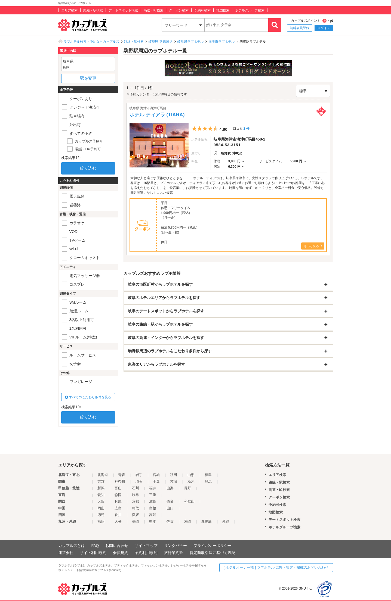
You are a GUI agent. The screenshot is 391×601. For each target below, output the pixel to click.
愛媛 (135, 515)
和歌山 (189, 501)
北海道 (102, 475)
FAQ (95, 545)
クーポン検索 (179, 10)
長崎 (135, 521)
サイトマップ (146, 545)
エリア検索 (69, 10)
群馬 (208, 481)
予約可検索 (202, 10)
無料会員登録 (299, 28)
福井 (152, 488)
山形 (191, 475)
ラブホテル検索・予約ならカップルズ (91, 41)
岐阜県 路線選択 (160, 41)
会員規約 (120, 552)
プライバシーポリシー (212, 545)
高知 (152, 515)
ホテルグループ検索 (249, 10)
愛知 (100, 495)
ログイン (323, 28)
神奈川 (120, 481)
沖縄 (225, 521)
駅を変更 (88, 78)
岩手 (139, 475)
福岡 (100, 521)
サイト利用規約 (93, 552)
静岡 (118, 495)
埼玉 (139, 481)
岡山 (100, 508)
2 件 (247, 128)
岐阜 (135, 495)
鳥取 (135, 508)
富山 (118, 488)
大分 (118, 521)
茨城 (173, 481)
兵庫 (118, 501)
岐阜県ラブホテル (190, 41)
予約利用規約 (146, 552)
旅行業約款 (173, 552)
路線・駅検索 (93, 10)
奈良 (170, 501)
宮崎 (187, 521)
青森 (121, 475)
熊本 (152, 521)
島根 (152, 508)
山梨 (170, 488)
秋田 (173, 475)
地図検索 (222, 10)
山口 (170, 508)
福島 (208, 475)
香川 (118, 515)
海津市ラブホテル (221, 41)
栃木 (191, 481)
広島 (118, 508)
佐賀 (170, 521)
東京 (100, 481)
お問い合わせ (116, 545)
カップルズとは (71, 545)
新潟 (100, 488)
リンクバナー (175, 545)
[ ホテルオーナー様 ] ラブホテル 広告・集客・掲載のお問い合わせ (276, 567)
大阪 (100, 501)
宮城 (156, 475)
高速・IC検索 (153, 10)
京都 (135, 501)
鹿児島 (206, 521)
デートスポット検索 (123, 10)
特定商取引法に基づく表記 (212, 552)
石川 (135, 488)
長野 (187, 488)
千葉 (156, 481)
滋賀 (152, 501)
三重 (152, 495)
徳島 (100, 515)
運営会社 (65, 552)
